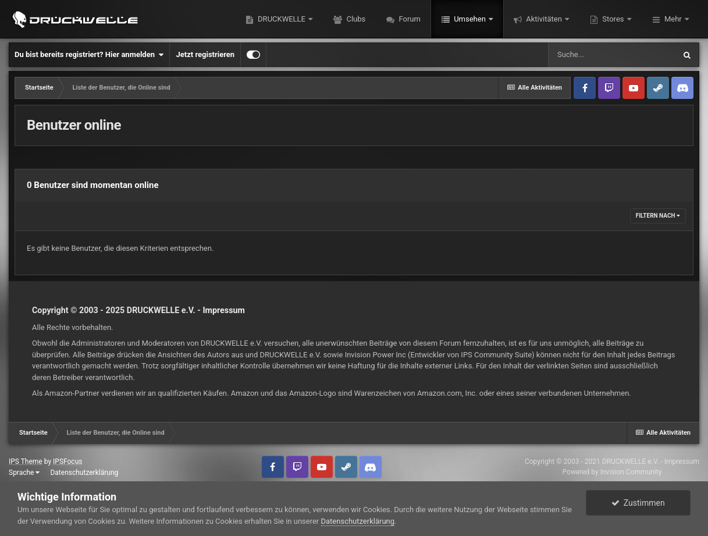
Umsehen (470, 19)
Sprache (24, 472)
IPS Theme (25, 461)
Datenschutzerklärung (84, 472)
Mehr (673, 19)
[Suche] (611, 54)
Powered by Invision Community (612, 472)
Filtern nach (658, 215)
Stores (613, 19)
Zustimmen (638, 502)
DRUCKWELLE (281, 19)
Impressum (223, 310)
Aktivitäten (544, 19)
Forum (409, 19)
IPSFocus (67, 461)
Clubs (354, 19)
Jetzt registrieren (205, 54)
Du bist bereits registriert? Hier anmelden (89, 54)
